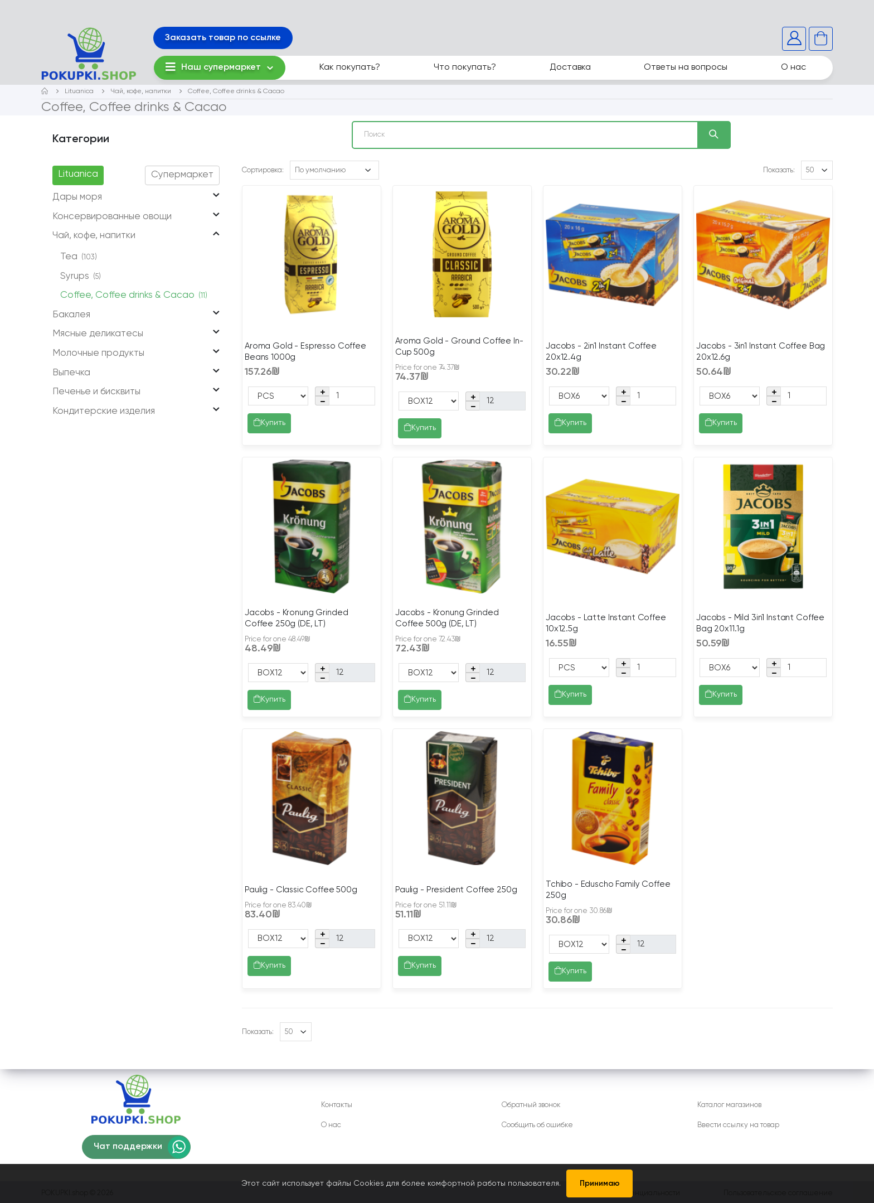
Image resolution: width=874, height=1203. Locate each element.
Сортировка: (263, 170)
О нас (793, 67)
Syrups (80, 276)
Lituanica (79, 91)
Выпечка (71, 373)
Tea (78, 257)
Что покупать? (465, 67)
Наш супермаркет (213, 67)
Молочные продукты (98, 353)
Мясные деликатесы (97, 334)
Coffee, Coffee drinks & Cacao (236, 91)
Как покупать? (349, 67)
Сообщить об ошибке (537, 1125)
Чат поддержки (128, 1146)
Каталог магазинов (729, 1105)
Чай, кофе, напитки (140, 91)
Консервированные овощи (112, 216)
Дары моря (77, 197)
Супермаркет (182, 175)
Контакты (336, 1105)
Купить (269, 423)
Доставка (570, 67)
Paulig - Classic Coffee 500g (301, 890)
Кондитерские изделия (103, 411)
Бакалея (71, 315)
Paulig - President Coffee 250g (456, 890)
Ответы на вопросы (685, 67)
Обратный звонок (531, 1105)
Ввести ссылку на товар (738, 1125)
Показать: (779, 170)
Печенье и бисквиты (96, 392)
